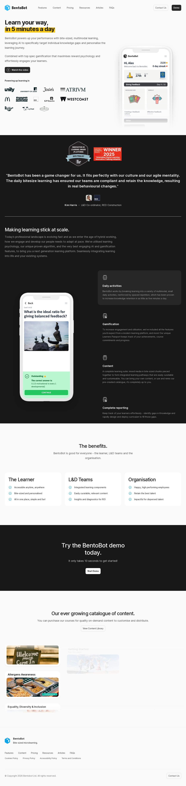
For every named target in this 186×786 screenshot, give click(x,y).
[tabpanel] (46, 351)
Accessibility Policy (48, 758)
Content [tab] (108, 366)
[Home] (17, 8)
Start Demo (93, 571)
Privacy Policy (29, 758)
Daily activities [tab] (112, 286)
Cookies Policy (11, 758)
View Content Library (93, 628)
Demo (176, 7)
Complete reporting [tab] (115, 407)
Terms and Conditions (71, 758)
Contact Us (160, 7)
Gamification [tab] (111, 324)
